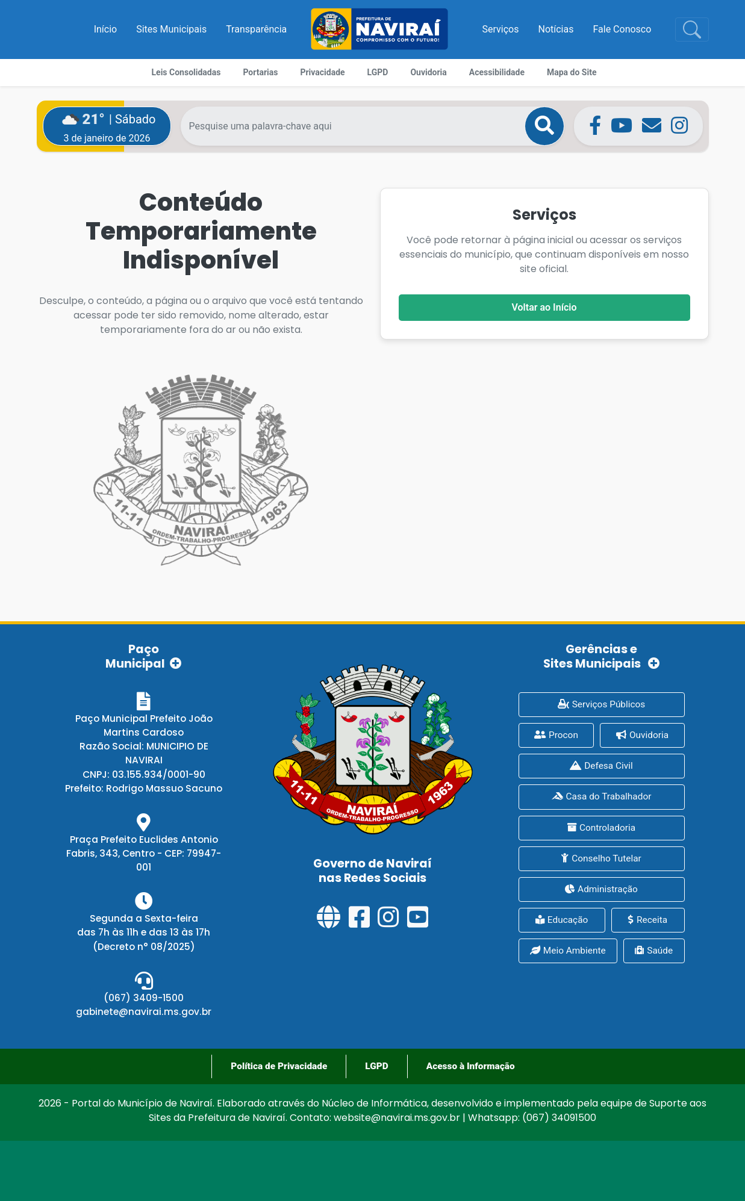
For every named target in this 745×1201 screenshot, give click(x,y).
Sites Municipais (171, 29)
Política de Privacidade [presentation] (279, 1066)
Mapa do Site (571, 72)
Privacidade (322, 72)
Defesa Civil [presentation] (601, 765)
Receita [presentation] (647, 919)
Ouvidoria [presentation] (642, 735)
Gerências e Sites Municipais (601, 656)
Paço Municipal (143, 656)
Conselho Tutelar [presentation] (601, 858)
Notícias (556, 29)
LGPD (377, 72)
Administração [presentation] (601, 889)
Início (105, 29)
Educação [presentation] (561, 919)
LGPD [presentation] (376, 1066)
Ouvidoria (428, 72)
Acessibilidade (497, 72)
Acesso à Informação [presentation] (470, 1066)
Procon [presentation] (556, 735)
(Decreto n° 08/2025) (144, 946)
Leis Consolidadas (186, 72)
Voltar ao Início (544, 307)
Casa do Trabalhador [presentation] (602, 796)
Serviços (500, 29)
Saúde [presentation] (654, 950)
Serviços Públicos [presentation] (602, 704)
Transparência (256, 29)
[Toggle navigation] (692, 29)
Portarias (260, 72)
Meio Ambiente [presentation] (568, 950)
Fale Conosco (622, 29)
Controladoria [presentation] (601, 827)
